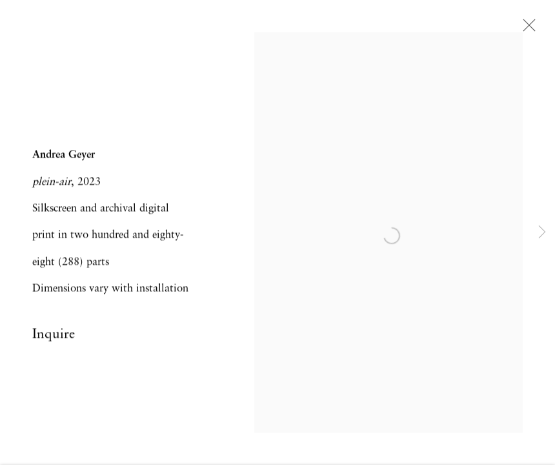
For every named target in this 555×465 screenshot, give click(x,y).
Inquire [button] (53, 335)
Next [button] (542, 232)
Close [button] (526, 29)
